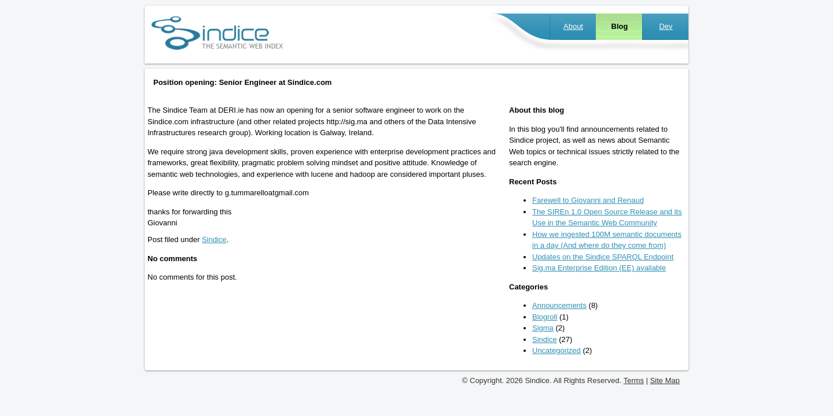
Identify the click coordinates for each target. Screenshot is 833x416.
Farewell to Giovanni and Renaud (588, 200)
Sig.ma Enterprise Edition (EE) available (599, 267)
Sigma (543, 328)
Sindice (214, 239)
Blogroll (544, 317)
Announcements (559, 305)
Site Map (665, 380)
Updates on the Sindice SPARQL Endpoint (602, 256)
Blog (619, 26)
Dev (665, 26)
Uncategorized (556, 350)
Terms (634, 380)
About (573, 26)
